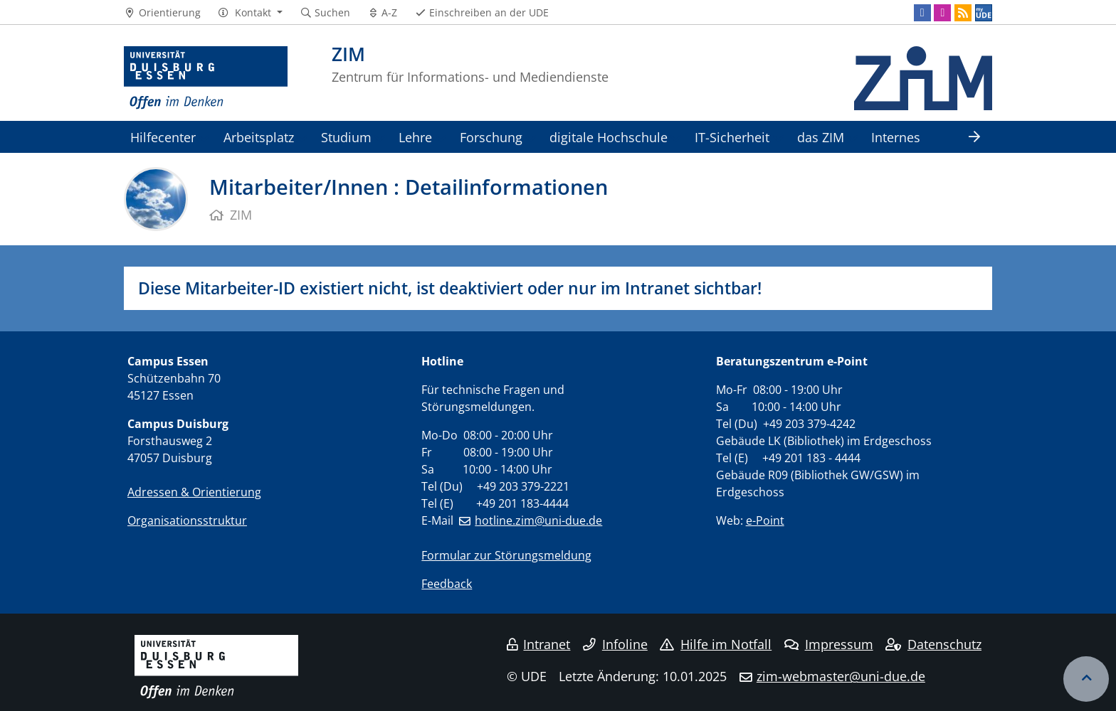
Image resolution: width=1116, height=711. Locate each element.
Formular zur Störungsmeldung (506, 555)
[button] (250, 12)
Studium (346, 137)
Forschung (491, 137)
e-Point (765, 520)
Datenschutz (933, 644)
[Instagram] (942, 12)
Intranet (539, 644)
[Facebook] (922, 12)
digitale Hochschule (608, 137)
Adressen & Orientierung (194, 492)
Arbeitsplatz (258, 137)
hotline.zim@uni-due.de (538, 520)
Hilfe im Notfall (716, 644)
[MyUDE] (983, 12)
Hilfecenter (163, 137)
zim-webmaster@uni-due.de (841, 676)
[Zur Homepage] (206, 78)
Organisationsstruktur (187, 520)
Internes (895, 137)
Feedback (446, 584)
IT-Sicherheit (732, 137)
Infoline (615, 644)
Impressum (828, 644)
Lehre (415, 137)
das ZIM (820, 137)
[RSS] (963, 12)
